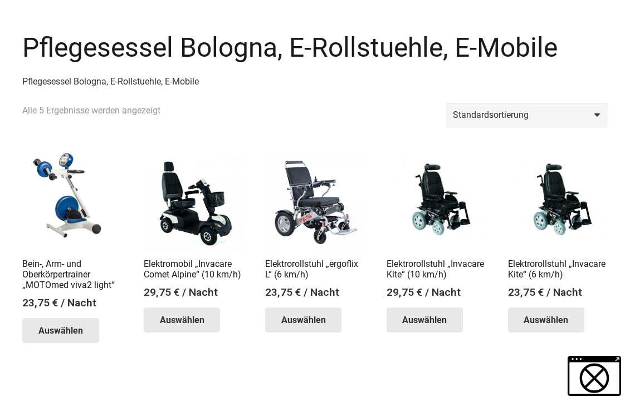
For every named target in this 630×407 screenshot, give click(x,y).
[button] (594, 376)
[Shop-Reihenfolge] (527, 115)
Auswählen (60, 330)
